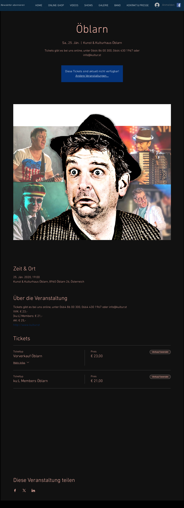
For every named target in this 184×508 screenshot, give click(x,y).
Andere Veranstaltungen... (92, 76)
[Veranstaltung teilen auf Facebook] (15, 490)
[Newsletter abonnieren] (15, 5)
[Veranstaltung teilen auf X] (24, 490)
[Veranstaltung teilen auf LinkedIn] (33, 490)
